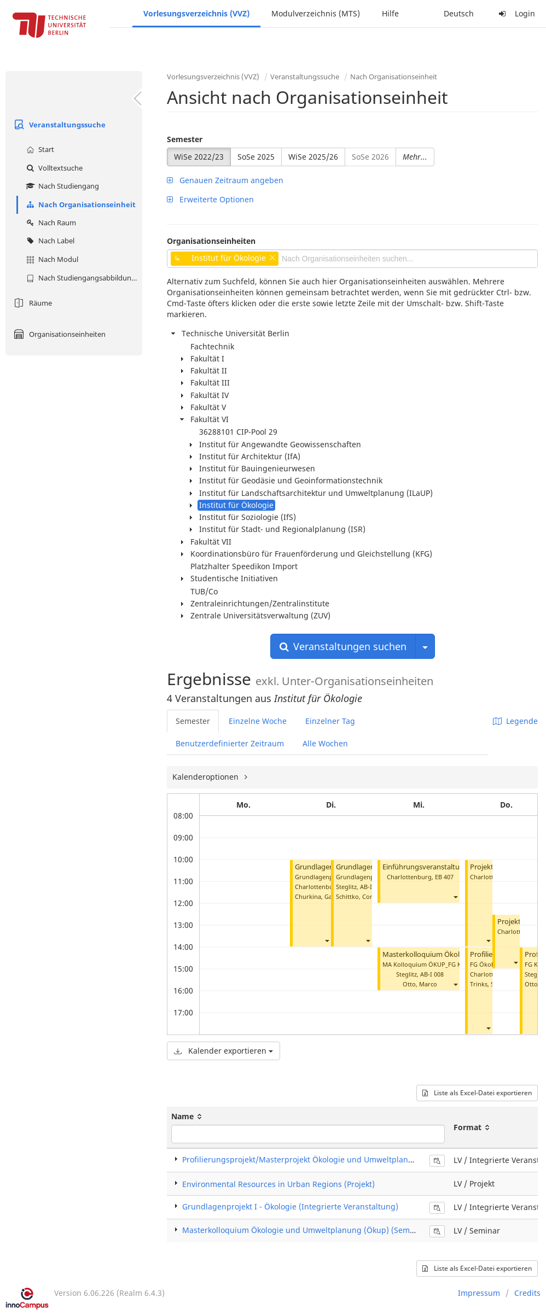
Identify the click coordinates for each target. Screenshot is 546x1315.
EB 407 (444, 877)
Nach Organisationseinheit (80, 204)
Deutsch (459, 13)
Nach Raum (50, 222)
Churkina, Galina (318, 896)
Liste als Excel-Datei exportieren (477, 1092)
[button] (326, 940)
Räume (31, 303)
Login (515, 13)
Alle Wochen (325, 743)
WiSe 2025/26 (313, 156)
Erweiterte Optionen (210, 199)
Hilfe (390, 13)
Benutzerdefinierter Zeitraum (230, 743)
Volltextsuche (53, 168)
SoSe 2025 (256, 156)
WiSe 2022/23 (199, 156)
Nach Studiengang (61, 186)
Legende (515, 721)
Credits (527, 1293)
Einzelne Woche (258, 721)
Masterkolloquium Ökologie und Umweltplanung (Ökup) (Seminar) (304, 1230)
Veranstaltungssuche (58, 125)
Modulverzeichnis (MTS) (315, 13)
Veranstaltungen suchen (343, 646)
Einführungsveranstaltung (425, 867)
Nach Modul (51, 259)
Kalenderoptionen (206, 777)
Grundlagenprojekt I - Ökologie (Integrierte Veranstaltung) (290, 1206)
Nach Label (49, 241)
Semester (184, 139)
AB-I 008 (372, 886)
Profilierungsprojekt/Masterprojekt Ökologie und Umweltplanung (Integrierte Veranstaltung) (353, 1159)
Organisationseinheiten (58, 334)
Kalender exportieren (223, 1050)
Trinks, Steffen (490, 984)
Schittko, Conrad (360, 896)
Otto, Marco (420, 984)
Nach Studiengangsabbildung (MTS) (83, 278)
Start (39, 149)
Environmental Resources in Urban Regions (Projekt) (278, 1184)
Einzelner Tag (330, 721)
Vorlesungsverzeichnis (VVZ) (196, 13)
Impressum (479, 1293)
